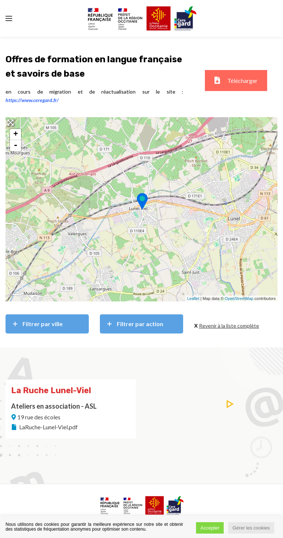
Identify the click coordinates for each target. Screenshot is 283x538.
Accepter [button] (209, 528)
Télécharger (236, 80)
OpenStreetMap (239, 298)
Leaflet (193, 298)
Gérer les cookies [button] (251, 528)
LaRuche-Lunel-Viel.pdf (44, 426)
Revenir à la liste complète (229, 325)
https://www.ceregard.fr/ (32, 100)
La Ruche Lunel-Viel (51, 390)
